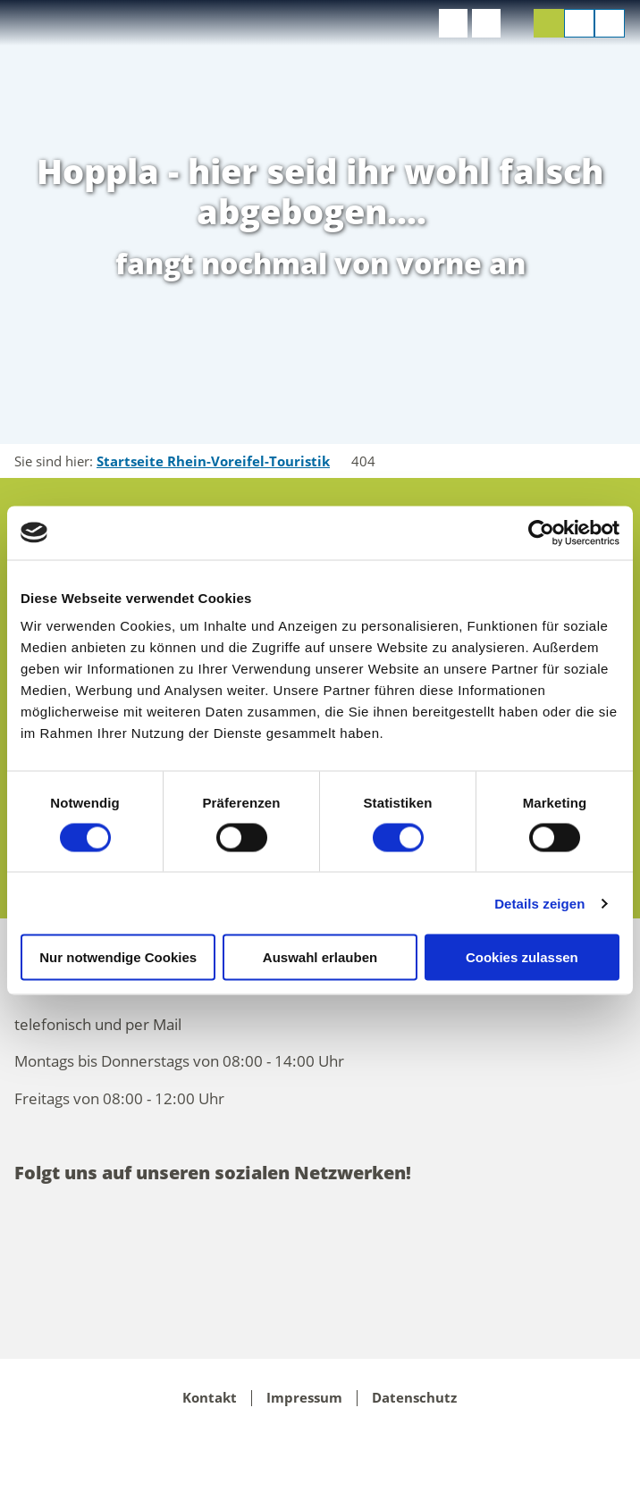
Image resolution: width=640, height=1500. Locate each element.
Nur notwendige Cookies (118, 957)
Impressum (304, 1398)
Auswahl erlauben (320, 957)
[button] (453, 23)
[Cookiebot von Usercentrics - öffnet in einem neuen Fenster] (541, 532)
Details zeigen (539, 902)
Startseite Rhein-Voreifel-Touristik (213, 461)
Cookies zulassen (522, 957)
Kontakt (209, 1398)
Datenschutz (414, 1398)
